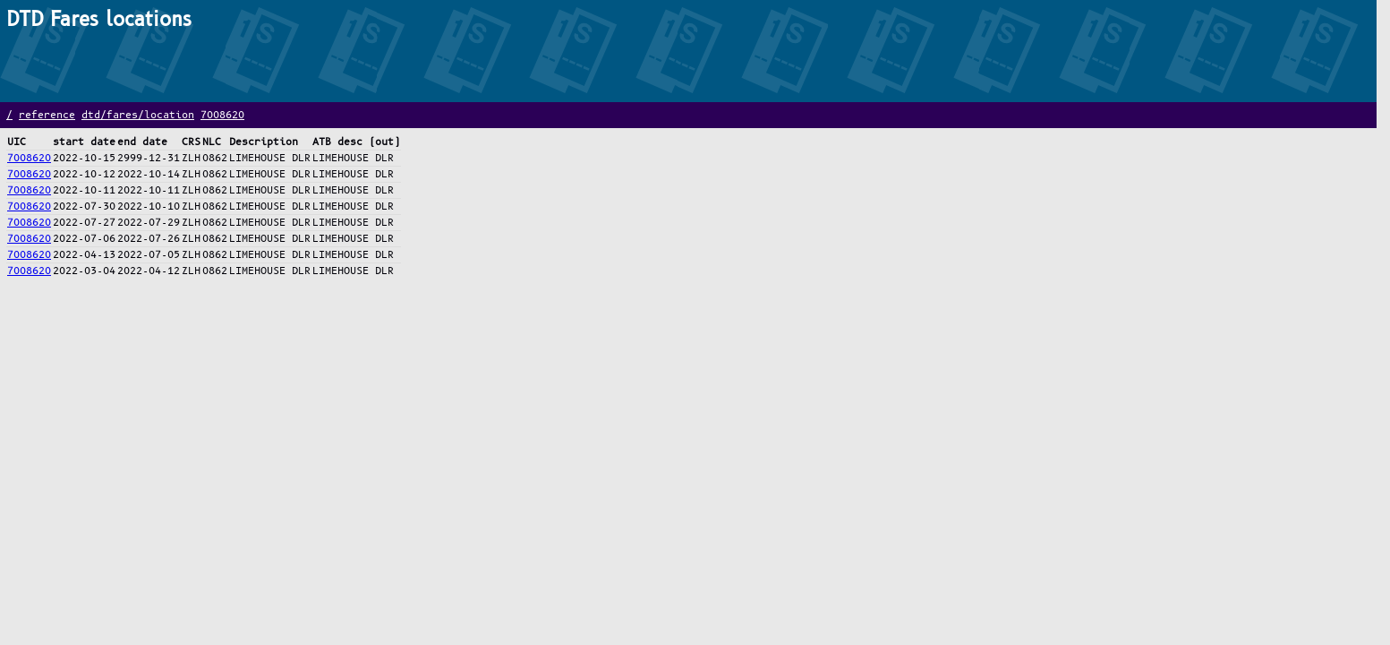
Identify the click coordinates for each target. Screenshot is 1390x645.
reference (47, 115)
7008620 (222, 115)
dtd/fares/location (137, 115)
